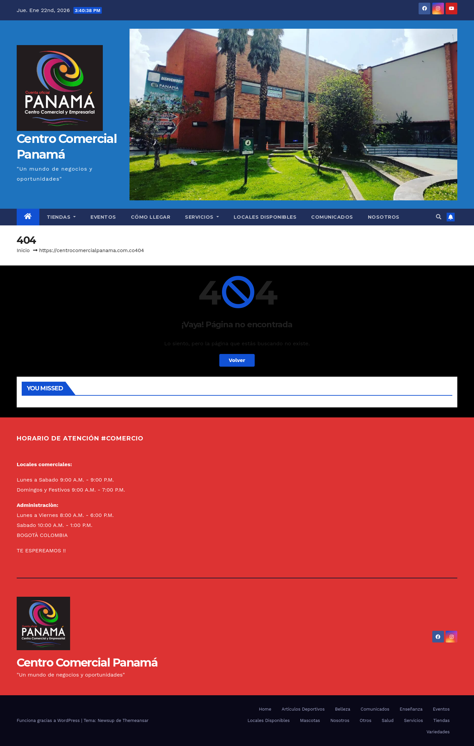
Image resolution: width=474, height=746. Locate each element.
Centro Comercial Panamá (87, 663)
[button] (438, 217)
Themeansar (136, 720)
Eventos (103, 217)
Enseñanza (411, 709)
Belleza (342, 709)
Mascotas (310, 720)
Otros (366, 720)
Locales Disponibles (265, 217)
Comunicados (332, 217)
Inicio (23, 250)
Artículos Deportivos (303, 709)
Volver (237, 360)
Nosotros (384, 217)
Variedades (438, 731)
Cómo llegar (151, 217)
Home (265, 709)
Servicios (202, 217)
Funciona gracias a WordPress (49, 720)
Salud (388, 720)
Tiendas (61, 217)
